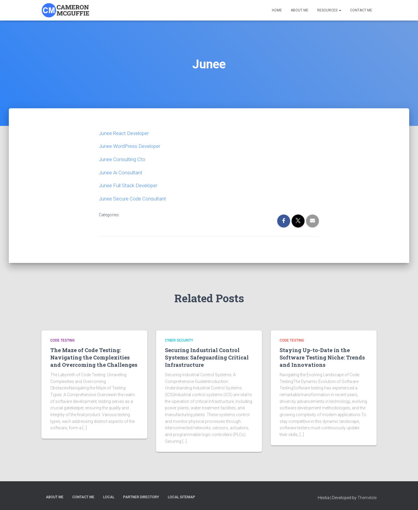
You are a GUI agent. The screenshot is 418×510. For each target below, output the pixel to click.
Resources (329, 10)
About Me (299, 10)
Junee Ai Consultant (121, 172)
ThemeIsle (367, 496)
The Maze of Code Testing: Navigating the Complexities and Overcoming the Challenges (93, 356)
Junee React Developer (126, 133)
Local (108, 496)
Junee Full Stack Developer (130, 185)
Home (277, 10)
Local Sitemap (181, 496)
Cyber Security (179, 339)
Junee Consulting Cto (123, 159)
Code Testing (62, 339)
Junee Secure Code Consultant (134, 198)
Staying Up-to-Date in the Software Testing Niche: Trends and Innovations (322, 356)
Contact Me (361, 10)
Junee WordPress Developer (132, 146)
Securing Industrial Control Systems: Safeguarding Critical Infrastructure (207, 356)
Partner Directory (141, 496)
